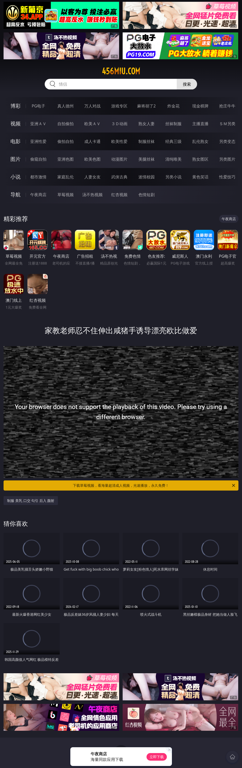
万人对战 (92, 106)
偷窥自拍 (38, 159)
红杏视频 (119, 194)
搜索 (187, 84)
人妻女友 (92, 177)
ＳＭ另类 (227, 123)
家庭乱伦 (65, 177)
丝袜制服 (173, 123)
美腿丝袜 (146, 159)
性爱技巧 (227, 177)
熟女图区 (200, 159)
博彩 (15, 105)
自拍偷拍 (65, 123)
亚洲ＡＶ (38, 123)
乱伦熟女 (200, 141)
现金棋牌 (200, 106)
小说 (15, 176)
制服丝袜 (146, 141)
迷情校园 (146, 177)
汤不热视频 (92, 194)
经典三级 (173, 141)
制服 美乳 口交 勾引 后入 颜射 (30, 500)
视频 (15, 123)
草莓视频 (65, 194)
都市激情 (38, 177)
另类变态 (227, 141)
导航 (15, 194)
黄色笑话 (200, 177)
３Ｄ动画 (119, 123)
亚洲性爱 (38, 141)
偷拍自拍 (65, 141)
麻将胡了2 (146, 106)
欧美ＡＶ (92, 123)
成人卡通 (92, 141)
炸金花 (173, 106)
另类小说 (173, 177)
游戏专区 (119, 106)
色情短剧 (146, 194)
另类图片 (227, 159)
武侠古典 (119, 177)
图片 (15, 159)
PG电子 (38, 106)
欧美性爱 (119, 141)
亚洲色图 (65, 159)
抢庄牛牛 (227, 106)
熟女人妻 (146, 123)
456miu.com (121, 71)
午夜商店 (38, 194)
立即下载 (157, 756)
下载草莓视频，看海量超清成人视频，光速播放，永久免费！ (154, 485)
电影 (15, 141)
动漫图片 (119, 159)
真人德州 (65, 106)
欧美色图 (92, 159)
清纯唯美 (173, 159)
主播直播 (200, 123)
